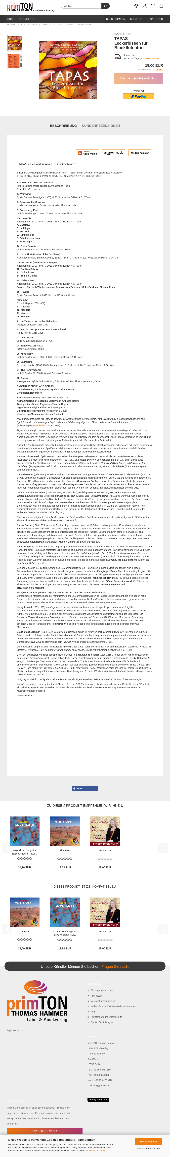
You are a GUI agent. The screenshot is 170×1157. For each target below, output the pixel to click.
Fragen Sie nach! (44, 1131)
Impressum (96, 995)
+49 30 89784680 (101, 1069)
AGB (93, 1011)
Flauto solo (105, 850)
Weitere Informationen (148, 1148)
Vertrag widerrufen (98, 1099)
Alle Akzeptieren (148, 1141)
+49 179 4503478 (103, 1080)
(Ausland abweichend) (149, 59)
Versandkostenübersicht (103, 1001)
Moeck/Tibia (39, 425)
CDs (10, 19)
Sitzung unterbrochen (102, 990)
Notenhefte (26, 19)
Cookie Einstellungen (102, 1022)
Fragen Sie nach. (115, 966)
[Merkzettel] (153, 6)
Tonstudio (155, 19)
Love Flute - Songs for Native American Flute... (24, 852)
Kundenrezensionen (101, 126)
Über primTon (115, 19)
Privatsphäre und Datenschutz (106, 1017)
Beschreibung (63, 126)
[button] (136, 6)
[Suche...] (105, 6)
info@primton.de (101, 1085)
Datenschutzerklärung (95, 1150)
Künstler (136, 19)
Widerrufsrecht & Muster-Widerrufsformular (113, 1006)
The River (65, 850)
